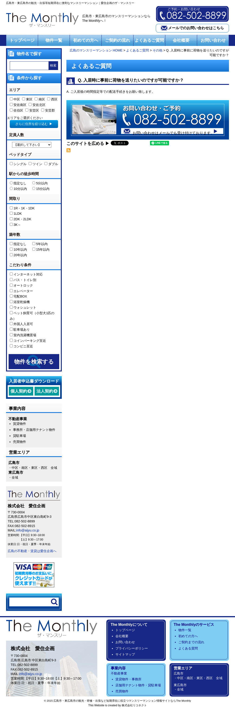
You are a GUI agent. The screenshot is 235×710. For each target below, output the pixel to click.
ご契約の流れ (117, 40)
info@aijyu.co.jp (27, 530)
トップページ (22, 40)
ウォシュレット (23, 308)
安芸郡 (48, 110)
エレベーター (21, 291)
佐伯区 (16, 110)
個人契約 (18, 391)
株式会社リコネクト (134, 705)
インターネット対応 (26, 274)
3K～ (15, 225)
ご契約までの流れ (191, 642)
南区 (40, 99)
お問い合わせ (213, 40)
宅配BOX (18, 296)
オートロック (21, 286)
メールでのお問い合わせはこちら (196, 28)
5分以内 (40, 183)
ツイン (35, 164)
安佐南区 (18, 105)
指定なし (18, 183)
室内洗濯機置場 (23, 335)
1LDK (16, 214)
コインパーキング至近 (28, 341)
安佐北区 (37, 105)
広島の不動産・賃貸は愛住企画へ (32, 551)
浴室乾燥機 (20, 302)
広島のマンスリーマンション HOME (96, 50)
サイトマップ (125, 654)
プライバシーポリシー (131, 648)
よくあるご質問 (149, 40)
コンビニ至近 (21, 346)
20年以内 (18, 255)
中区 (15, 99)
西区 (52, 99)
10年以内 (18, 250)
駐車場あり (20, 330)
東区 (27, 99)
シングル (18, 164)
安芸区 (32, 110)
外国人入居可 (21, 324)
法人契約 (44, 391)
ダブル (51, 164)
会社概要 (181, 40)
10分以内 (18, 189)
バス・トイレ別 (23, 280)
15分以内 (40, 189)
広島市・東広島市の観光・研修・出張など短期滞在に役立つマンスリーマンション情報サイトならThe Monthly (122, 700)
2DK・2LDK (20, 219)
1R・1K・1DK (22, 208)
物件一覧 (54, 40)
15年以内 (40, 250)
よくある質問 (188, 648)
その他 (157, 50)
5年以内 (40, 244)
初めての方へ (85, 40)
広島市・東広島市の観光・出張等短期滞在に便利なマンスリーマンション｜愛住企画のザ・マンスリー (70, 3)
